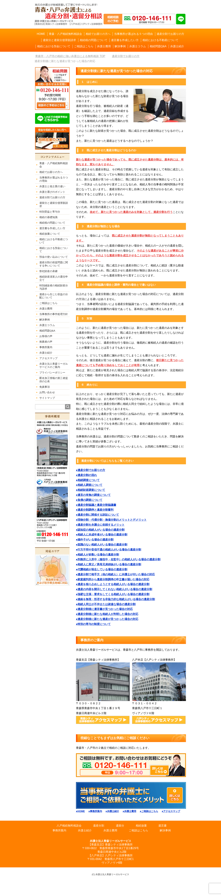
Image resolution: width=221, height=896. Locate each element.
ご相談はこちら (138, 830)
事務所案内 (59, 830)
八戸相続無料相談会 (69, 825)
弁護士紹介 (85, 830)
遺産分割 (98, 825)
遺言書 (162, 825)
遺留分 (120, 825)
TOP (70, 56)
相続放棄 (141, 825)
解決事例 (165, 830)
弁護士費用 (110, 830)
